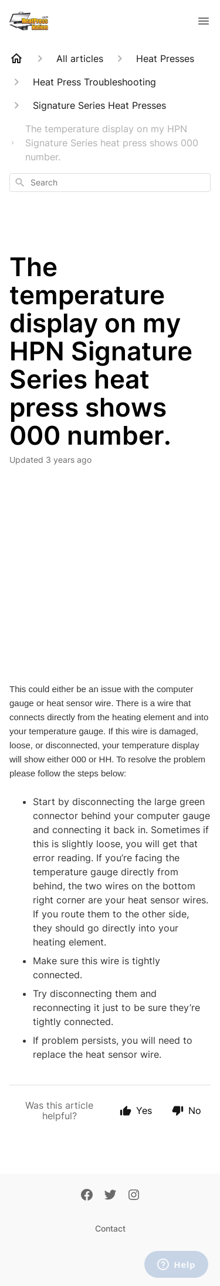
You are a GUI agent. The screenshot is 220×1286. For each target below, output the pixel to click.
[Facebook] (87, 1196)
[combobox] (110, 182)
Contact (110, 1228)
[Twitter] (110, 1196)
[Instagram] (134, 1196)
